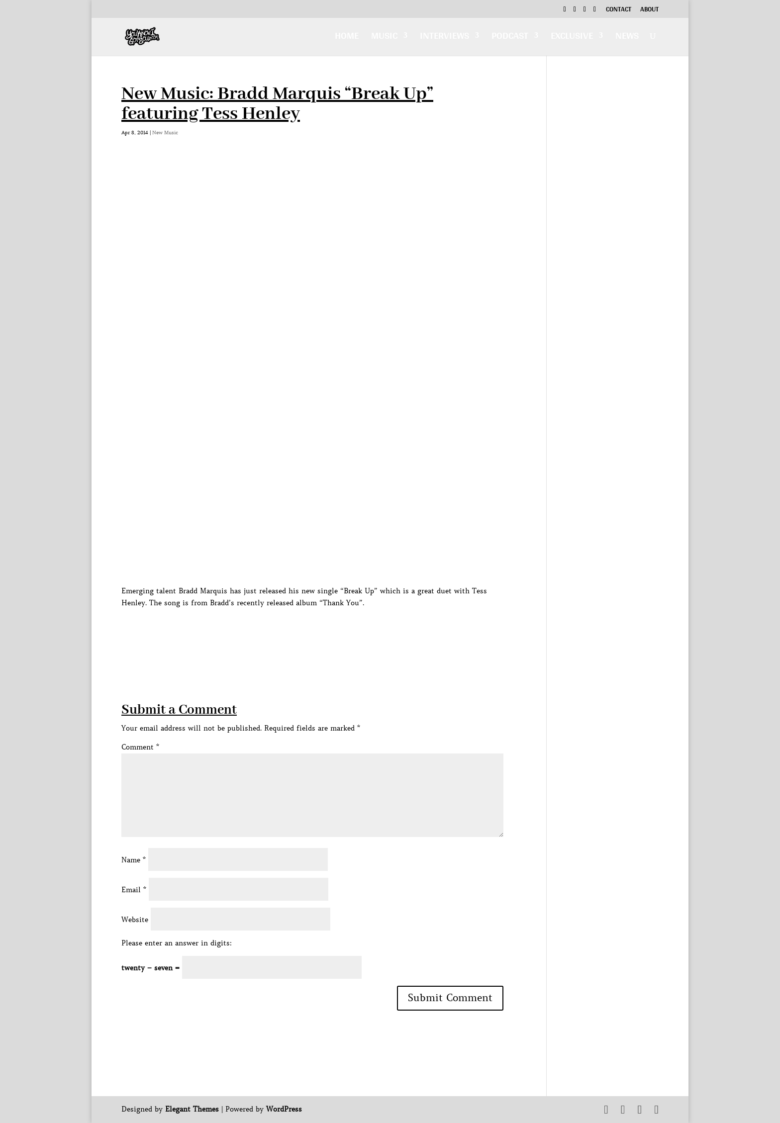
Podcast (509, 38)
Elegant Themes (192, 1109)
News (627, 38)
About (649, 10)
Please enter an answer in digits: (176, 942)
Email (133, 889)
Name (133, 859)
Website (134, 919)
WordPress (284, 1109)
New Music (165, 132)
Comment (140, 747)
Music (384, 38)
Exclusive (572, 38)
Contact (618, 10)
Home (347, 38)
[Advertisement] (302, 631)
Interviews (444, 38)
